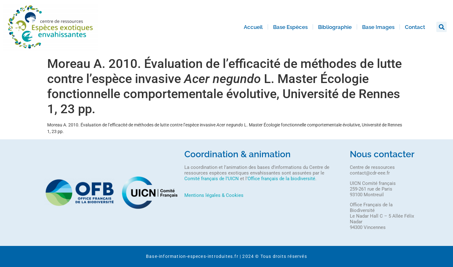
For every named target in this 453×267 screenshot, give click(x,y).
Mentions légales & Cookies (213, 195)
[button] (441, 27)
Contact (415, 27)
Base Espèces (290, 27)
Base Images (378, 27)
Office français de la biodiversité (281, 178)
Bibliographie (335, 27)
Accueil (253, 27)
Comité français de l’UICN (211, 178)
